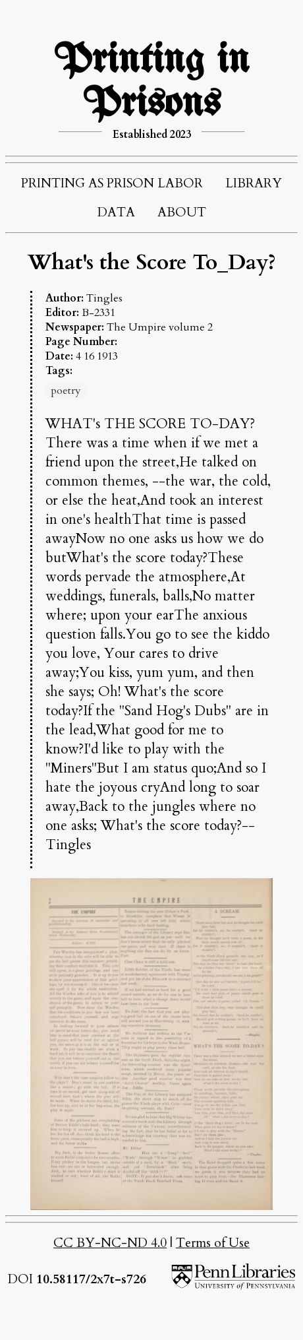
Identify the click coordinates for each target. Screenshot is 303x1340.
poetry (66, 390)
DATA (116, 212)
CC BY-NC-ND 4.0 (110, 1243)
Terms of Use (213, 1243)
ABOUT (181, 212)
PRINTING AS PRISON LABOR (112, 183)
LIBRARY (253, 183)
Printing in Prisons (151, 82)
